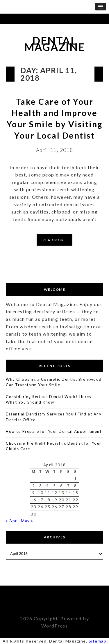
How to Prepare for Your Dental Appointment (53, 431)
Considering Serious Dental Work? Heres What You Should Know (48, 399)
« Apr (11, 520)
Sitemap (98, 641)
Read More (54, 240)
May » (27, 520)
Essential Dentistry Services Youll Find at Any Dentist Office (53, 417)
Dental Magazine (54, 44)
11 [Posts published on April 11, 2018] (47, 492)
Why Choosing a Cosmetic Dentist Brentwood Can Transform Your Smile (54, 382)
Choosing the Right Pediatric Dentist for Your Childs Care (53, 446)
